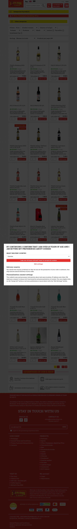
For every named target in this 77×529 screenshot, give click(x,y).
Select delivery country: (16, 253)
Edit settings (38, 264)
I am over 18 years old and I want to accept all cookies (38, 260)
